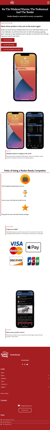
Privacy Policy (4, 393)
